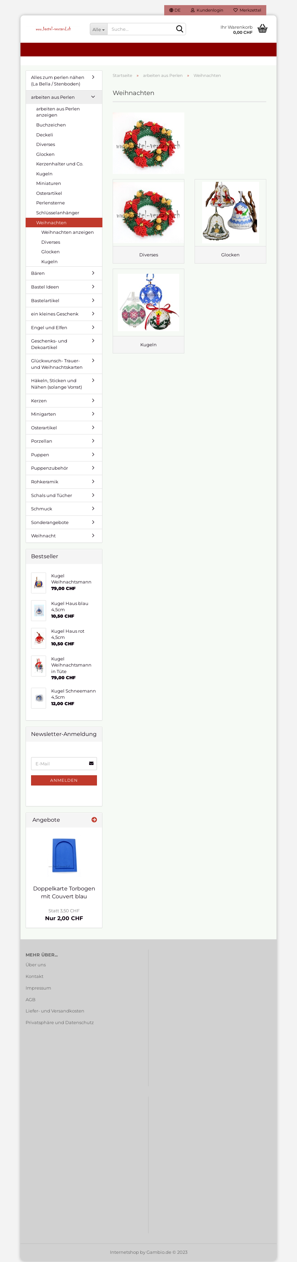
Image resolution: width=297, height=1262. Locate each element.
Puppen (40, 456)
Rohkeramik (44, 483)
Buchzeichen (51, 126)
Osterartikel (49, 194)
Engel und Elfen (49, 329)
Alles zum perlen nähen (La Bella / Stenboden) (57, 82)
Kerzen (39, 401)
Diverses (45, 145)
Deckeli (44, 135)
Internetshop (124, 1253)
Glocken (45, 155)
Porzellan (41, 442)
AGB (31, 1000)
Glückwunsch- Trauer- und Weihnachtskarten (57, 365)
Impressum (38, 989)
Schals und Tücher (51, 496)
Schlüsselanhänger (57, 214)
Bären (38, 274)
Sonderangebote (50, 523)
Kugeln (44, 175)
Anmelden (64, 781)
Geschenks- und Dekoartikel (49, 345)
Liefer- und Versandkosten (55, 1012)
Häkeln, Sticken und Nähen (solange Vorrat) (56, 385)
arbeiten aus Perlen (53, 98)
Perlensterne (50, 204)
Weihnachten (51, 223)
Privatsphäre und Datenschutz (60, 1023)
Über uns (36, 966)
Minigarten (43, 415)
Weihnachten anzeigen (67, 233)
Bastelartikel (45, 301)
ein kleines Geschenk (55, 315)
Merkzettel (247, 10)
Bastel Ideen (45, 288)
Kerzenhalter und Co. (59, 165)
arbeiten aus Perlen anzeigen (58, 113)
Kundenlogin (207, 10)
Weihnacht (43, 537)
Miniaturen (48, 184)
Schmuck (41, 510)
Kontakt (34, 977)
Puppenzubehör (49, 469)
